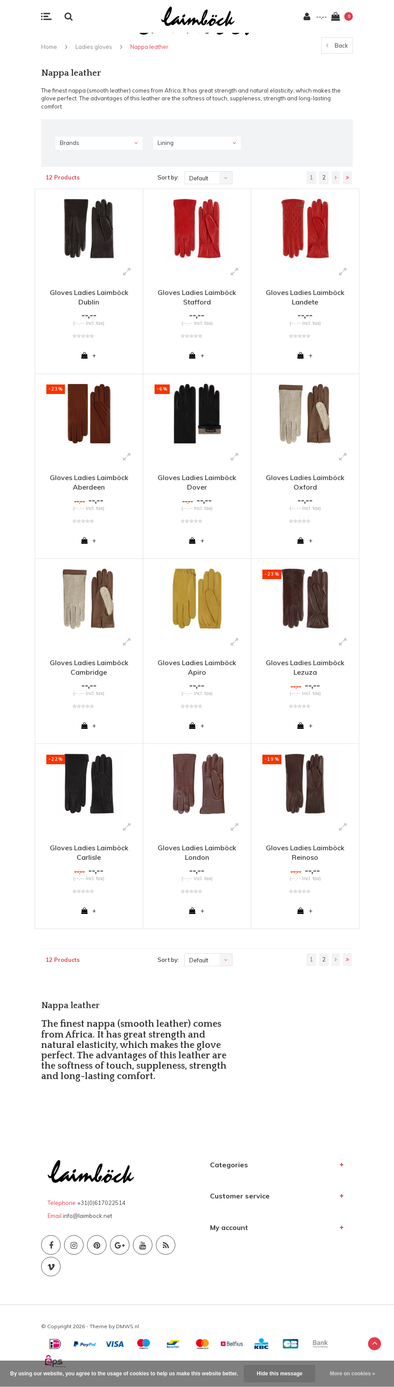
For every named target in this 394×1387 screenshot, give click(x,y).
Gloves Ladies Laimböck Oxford (305, 483)
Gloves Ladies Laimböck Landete (305, 297)
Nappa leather (149, 46)
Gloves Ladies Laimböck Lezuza (305, 669)
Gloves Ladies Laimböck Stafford (197, 297)
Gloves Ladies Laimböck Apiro (197, 669)
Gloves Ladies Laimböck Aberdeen (89, 483)
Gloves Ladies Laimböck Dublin (89, 297)
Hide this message (279, 1374)
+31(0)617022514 (101, 1207)
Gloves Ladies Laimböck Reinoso (305, 855)
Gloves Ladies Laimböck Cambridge (89, 669)
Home (49, 46)
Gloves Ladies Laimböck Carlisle (89, 855)
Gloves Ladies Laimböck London (197, 855)
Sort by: (168, 177)
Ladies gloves (93, 46)
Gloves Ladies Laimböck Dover (197, 483)
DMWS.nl (127, 1330)
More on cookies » (352, 1374)
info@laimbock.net (87, 1220)
